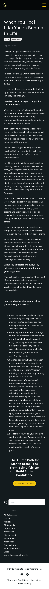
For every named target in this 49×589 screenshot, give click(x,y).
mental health (16, 39)
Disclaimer (36, 580)
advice (7, 39)
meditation (9, 531)
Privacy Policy (24, 583)
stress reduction (12, 548)
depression (9, 528)
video (6, 552)
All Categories (10, 515)
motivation (9, 541)
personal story (10, 545)
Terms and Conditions (17, 580)
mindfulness (10, 538)
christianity (9, 525)
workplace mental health (16, 555)
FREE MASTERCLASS (24, 483)
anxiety (7, 522)
